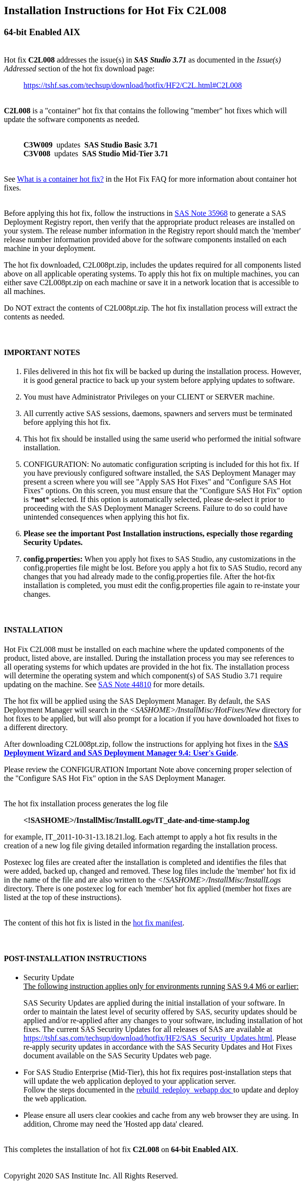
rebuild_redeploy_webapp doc (184, 1090)
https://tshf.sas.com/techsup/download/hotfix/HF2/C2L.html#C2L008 (132, 85)
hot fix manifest (157, 923)
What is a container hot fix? (60, 179)
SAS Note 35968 (201, 213)
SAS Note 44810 (124, 684)
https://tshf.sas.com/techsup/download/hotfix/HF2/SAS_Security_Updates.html (147, 1038)
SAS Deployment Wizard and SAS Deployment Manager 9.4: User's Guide (146, 748)
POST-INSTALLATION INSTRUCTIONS (75, 958)
